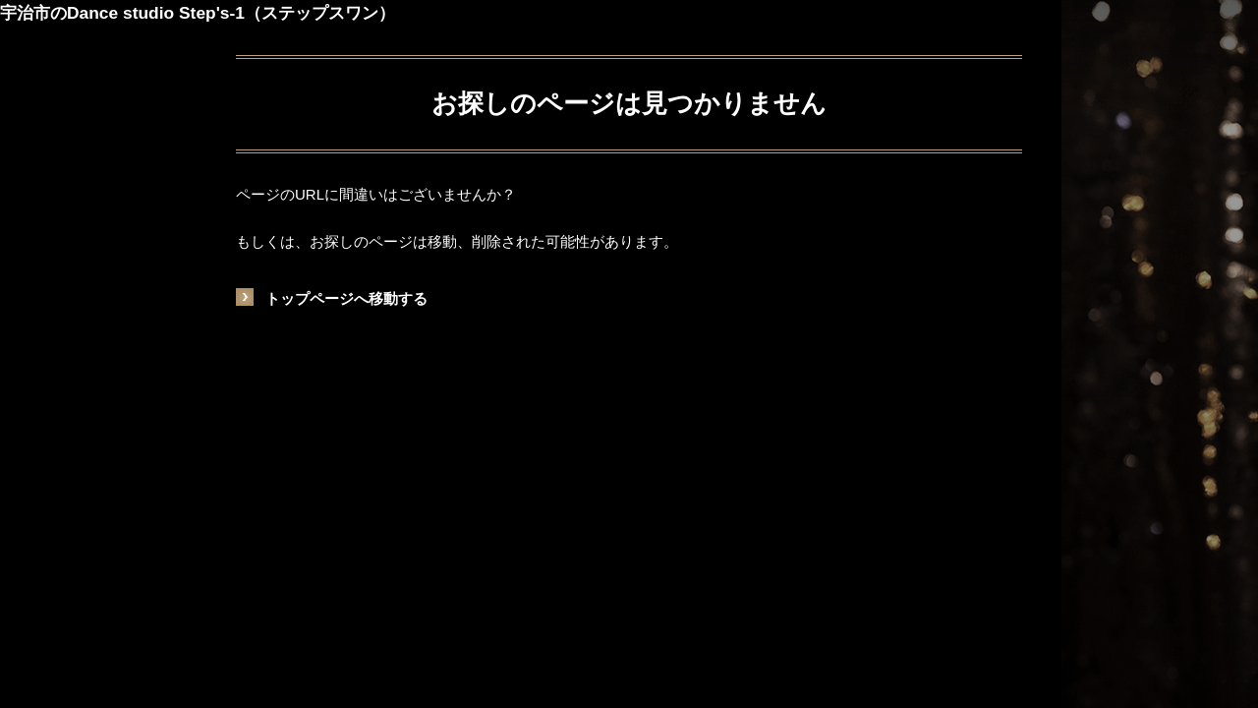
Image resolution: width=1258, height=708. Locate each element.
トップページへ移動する (346, 298)
